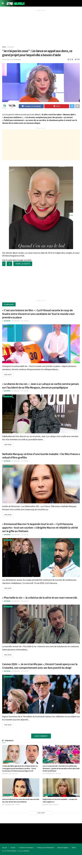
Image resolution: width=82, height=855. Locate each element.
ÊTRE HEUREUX (11, 851)
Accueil (4, 847)
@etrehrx (7, 321)
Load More (41, 813)
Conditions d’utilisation (26, 847)
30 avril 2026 (6, 773)
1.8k (26, 321)
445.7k (55, 804)
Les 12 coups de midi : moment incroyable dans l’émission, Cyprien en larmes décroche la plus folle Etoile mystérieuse (61, 768)
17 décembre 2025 (8, 804)
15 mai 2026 (16, 321)
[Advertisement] (41, 27)
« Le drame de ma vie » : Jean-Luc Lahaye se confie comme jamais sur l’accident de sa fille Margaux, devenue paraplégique (40, 385)
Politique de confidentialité (45, 847)
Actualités (11, 47)
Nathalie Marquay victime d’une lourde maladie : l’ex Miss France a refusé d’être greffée (41, 455)
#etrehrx (26, 851)
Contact (12, 847)
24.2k (58, 773)
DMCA (74, 847)
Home (4, 47)
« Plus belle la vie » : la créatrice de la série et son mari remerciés (39, 597)
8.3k (17, 804)
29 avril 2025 (47, 804)
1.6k (26, 601)
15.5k (15, 773)
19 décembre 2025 (49, 773)
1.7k (26, 534)
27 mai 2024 (6, 59)
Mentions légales (62, 847)
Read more (8, 374)
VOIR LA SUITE (22, 263)
